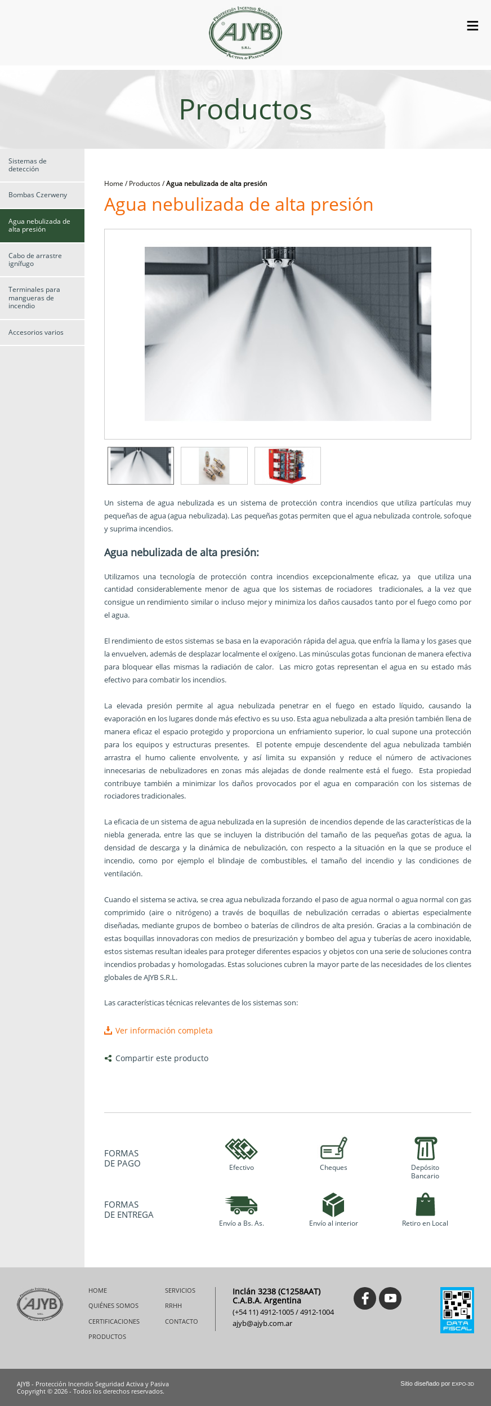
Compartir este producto (161, 1058)
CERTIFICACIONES (114, 1321)
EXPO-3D (463, 1384)
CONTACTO (181, 1321)
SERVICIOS (180, 1290)
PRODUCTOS (107, 1337)
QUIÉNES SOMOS (113, 1306)
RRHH (173, 1306)
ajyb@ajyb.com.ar (262, 1323)
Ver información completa (164, 1031)
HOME (97, 1290)
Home (113, 183)
